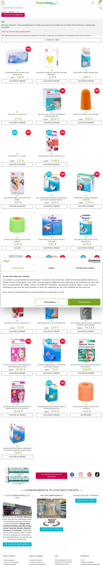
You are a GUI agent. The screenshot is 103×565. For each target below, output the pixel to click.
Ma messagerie (9, 560)
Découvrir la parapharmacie (17, 544)
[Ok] (101, 8)
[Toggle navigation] (3, 3)
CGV (83, 560)
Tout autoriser (84, 302)
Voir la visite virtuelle (51, 529)
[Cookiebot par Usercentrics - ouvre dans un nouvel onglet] (90, 261)
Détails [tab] (51, 268)
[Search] (49, 8)
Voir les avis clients (86, 500)
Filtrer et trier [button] (51, 40)
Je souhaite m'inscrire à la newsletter (51, 475)
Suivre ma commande (11, 562)
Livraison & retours (36, 562)
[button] (93, 3)
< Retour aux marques (13, 15)
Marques (11, 12)
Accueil (3, 12)
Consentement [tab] (18, 268)
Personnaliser (51, 302)
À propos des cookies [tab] (85, 268)
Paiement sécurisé (36, 560)
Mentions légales (87, 562)
